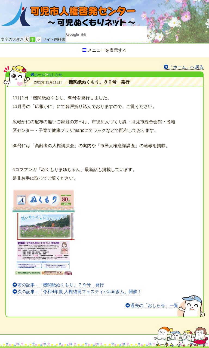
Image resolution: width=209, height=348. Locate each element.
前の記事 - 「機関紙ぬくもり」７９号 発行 (60, 284)
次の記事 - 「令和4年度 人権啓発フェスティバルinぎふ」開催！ (79, 291)
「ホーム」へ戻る (186, 67)
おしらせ (55, 75)
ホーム (37, 75)
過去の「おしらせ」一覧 (154, 305)
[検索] (99, 34)
